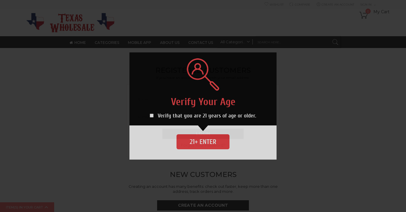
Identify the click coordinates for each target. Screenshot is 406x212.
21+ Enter (203, 142)
